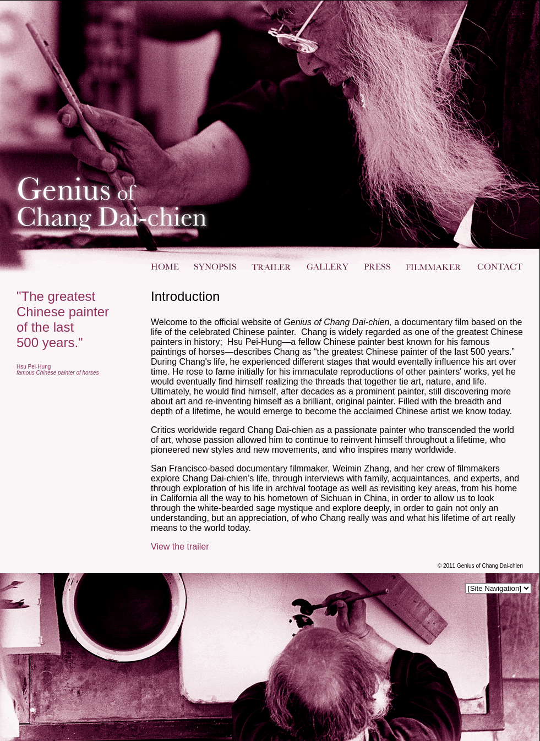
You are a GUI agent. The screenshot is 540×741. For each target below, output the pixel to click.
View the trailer (180, 546)
